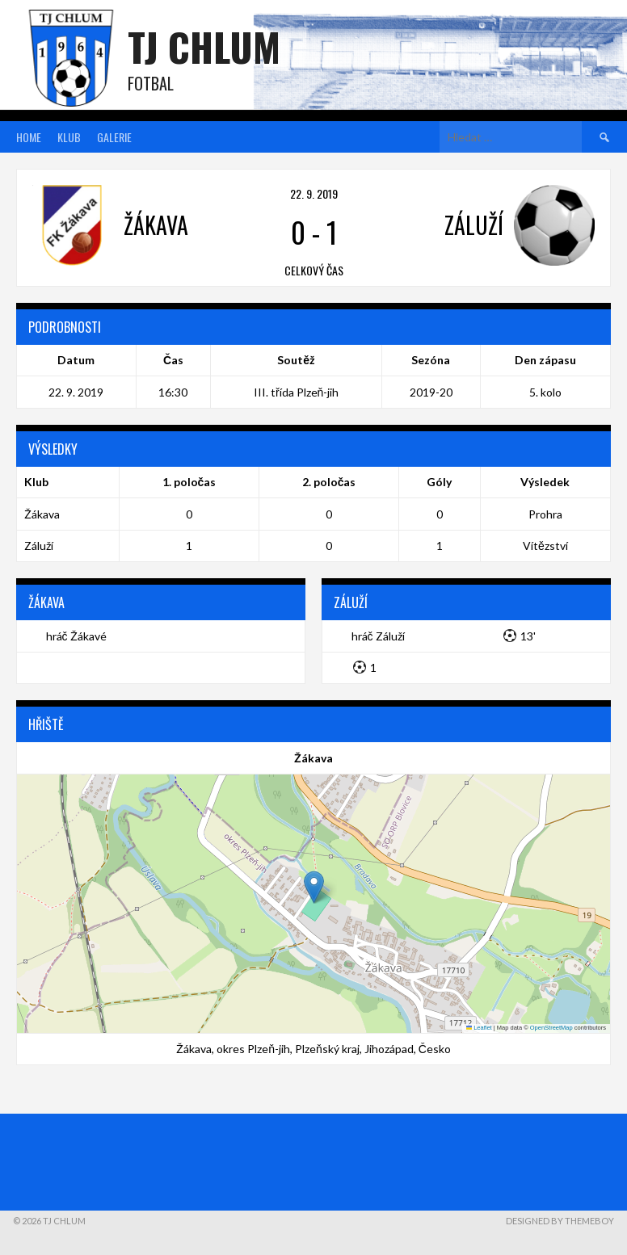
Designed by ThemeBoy (560, 1220)
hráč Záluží (378, 636)
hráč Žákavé (76, 636)
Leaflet (479, 1027)
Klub (69, 136)
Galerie (114, 136)
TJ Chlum (204, 46)
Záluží (38, 545)
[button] (314, 887)
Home (28, 136)
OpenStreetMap (551, 1027)
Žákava (42, 514)
